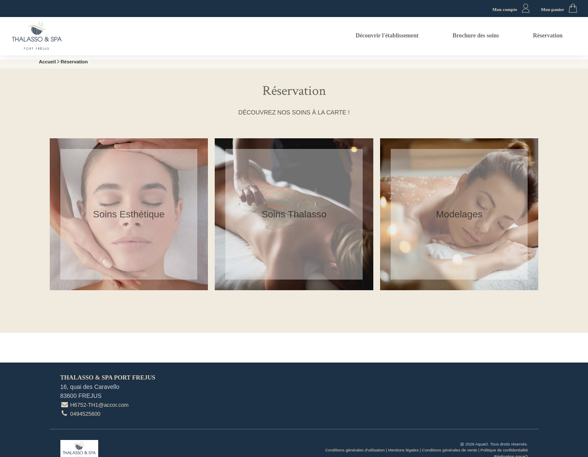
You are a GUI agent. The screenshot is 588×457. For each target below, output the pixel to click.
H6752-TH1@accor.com (94, 405)
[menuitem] (386, 36)
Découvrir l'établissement (386, 35)
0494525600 (80, 414)
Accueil (47, 61)
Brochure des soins (476, 35)
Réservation (547, 35)
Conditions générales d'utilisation (355, 450)
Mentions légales (403, 450)
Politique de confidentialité (504, 450)
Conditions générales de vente (449, 450)
